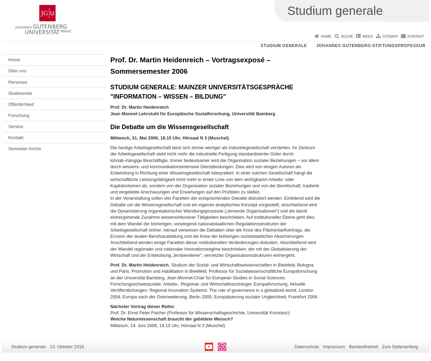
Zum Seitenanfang (400, 346)
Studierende (20, 93)
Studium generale (284, 45)
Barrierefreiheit (363, 346)
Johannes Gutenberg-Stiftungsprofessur (370, 45)
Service (15, 126)
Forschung (18, 115)
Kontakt (415, 36)
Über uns (17, 70)
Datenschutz (307, 346)
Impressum (334, 346)
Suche (347, 36)
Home (326, 36)
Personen (17, 82)
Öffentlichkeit (21, 104)
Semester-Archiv (24, 148)
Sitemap (390, 36)
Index (367, 36)
